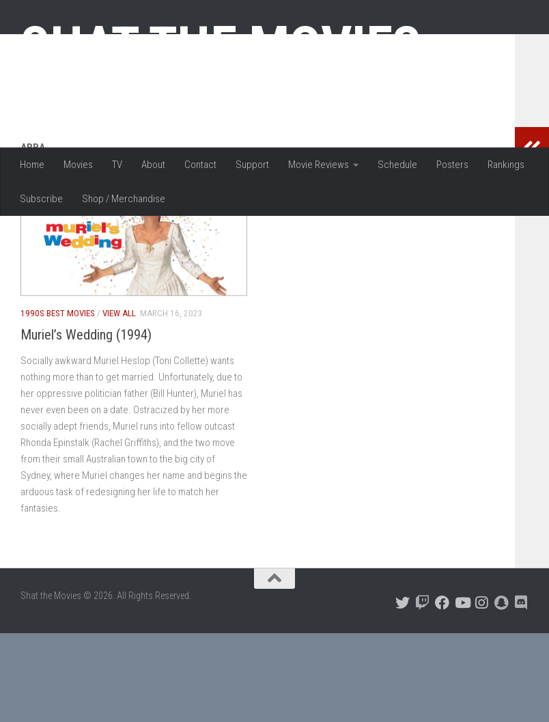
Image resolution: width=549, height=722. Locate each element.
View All (119, 402)
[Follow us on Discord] (521, 691)
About (153, 164)
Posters (452, 164)
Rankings (506, 164)
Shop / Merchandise (123, 199)
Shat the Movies (220, 46)
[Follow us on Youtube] (462, 691)
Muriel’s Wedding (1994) (86, 423)
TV (117, 164)
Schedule (397, 164)
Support (252, 164)
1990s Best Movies (57, 402)
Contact (200, 164)
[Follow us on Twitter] (402, 691)
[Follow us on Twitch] (422, 691)
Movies (78, 164)
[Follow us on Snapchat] (501, 691)
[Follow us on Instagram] (482, 691)
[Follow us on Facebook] (442, 691)
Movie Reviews (318, 164)
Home (32, 164)
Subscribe (41, 199)
